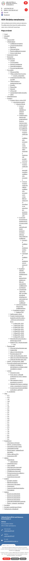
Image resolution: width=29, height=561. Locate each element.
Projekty (9, 98)
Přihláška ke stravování (14, 471)
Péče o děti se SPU (13, 454)
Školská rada (11, 346)
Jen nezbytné (15, 558)
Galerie (6, 492)
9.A (8, 439)
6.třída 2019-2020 (18, 331)
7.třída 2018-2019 (18, 325)
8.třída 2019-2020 (18, 335)
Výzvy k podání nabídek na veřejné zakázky (22, 109)
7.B (8, 431)
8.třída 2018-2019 (18, 327)
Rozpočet (10, 57)
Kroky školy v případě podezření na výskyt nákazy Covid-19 (18, 376)
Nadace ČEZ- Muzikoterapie (18, 342)
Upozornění (10, 40)
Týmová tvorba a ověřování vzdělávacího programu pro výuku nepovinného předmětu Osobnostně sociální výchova (25, 146)
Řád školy (13, 47)
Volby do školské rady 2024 (18, 356)
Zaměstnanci (11, 58)
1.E (8, 405)
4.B (8, 420)
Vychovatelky (14, 62)
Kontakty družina (12, 480)
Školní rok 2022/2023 (13, 499)
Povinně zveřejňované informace (17, 363)
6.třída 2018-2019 (18, 323)
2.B (8, 410)
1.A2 (8, 401)
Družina (6, 478)
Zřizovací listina (14, 49)
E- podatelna (11, 391)
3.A (8, 414)
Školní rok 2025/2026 (13, 494)
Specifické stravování (13, 477)
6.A (8, 424)
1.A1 (8, 399)
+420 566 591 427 (9, 536)
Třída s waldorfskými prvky (18, 74)
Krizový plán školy (15, 53)
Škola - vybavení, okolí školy (15, 503)
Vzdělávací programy (16, 43)
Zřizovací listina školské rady (18, 348)
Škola (6, 38)
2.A (8, 408)
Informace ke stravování (14, 467)
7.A (8, 429)
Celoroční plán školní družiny (15, 488)
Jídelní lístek (10, 460)
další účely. (17, 550)
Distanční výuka (14, 373)
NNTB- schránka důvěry (14, 444)
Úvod (6, 34)
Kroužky (12, 85)
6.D (8, 427)
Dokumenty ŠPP (12, 456)
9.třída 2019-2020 (18, 337)
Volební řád (13, 350)
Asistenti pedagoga (16, 64)
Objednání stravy (12, 463)
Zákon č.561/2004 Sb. (16, 352)
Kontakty (7, 505)
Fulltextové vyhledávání (11, 509)
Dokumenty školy (12, 55)
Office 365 (13, 91)
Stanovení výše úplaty (13, 484)
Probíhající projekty (19, 310)
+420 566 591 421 (9, 8)
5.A (8, 422)
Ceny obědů (11, 465)
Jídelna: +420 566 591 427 (11, 10)
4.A (8, 418)
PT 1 (8, 395)
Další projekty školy (16, 314)
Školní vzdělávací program (18, 51)
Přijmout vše (6, 558)
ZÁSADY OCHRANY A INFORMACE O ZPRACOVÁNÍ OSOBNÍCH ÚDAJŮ (18, 367)
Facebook (7, 15)
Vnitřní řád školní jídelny (14, 469)
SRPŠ (11, 94)
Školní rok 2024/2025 (13, 496)
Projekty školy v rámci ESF (18, 100)
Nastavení (23, 558)
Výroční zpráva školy (16, 45)
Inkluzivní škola (20, 104)
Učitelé (12, 60)
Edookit (6, 12)
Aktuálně (6, 36)
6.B (8, 425)
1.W (8, 407)
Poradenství (7, 441)
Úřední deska (11, 41)
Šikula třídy (13, 87)
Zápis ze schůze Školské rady (19, 357)
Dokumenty (10, 486)
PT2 (8, 397)
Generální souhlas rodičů (14, 446)
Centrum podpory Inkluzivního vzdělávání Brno (21, 306)
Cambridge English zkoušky (18, 92)
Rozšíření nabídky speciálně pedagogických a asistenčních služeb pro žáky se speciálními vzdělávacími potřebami (23, 278)
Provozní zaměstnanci (16, 68)
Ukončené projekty (19, 102)
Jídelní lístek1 (14, 461)
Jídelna (6, 458)
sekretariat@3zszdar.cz (11, 541)
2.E (8, 412)
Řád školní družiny (12, 482)
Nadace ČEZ (20, 312)
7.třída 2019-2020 (18, 333)
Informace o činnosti (13, 443)
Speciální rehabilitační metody (16, 501)
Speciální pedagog (16, 66)
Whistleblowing (12, 96)
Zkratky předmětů (18, 75)
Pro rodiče (10, 70)
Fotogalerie (10, 490)
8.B (8, 437)
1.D (8, 403)
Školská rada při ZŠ (15, 354)
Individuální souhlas (12, 448)
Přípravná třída (14, 72)
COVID (9, 371)
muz (14, 344)
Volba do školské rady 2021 (18, 359)
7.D (8, 433)
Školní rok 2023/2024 (13, 497)
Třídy (5, 393)
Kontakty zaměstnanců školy (13, 507)
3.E (8, 416)
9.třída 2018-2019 (18, 329)
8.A (8, 435)
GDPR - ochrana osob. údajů (15, 361)
